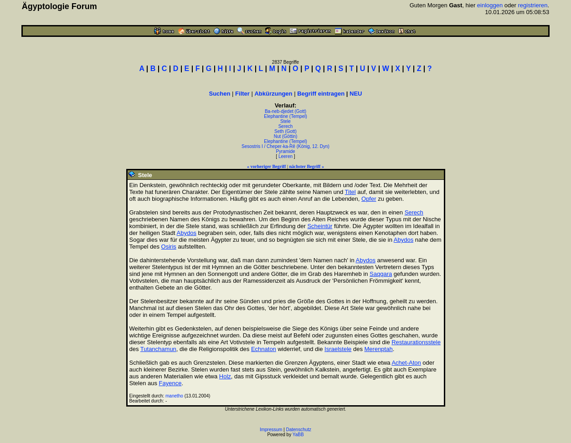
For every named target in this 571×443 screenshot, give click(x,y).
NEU (356, 93)
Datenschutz (299, 429)
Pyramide (285, 151)
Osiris (168, 246)
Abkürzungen (273, 93)
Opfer (368, 198)
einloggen (490, 5)
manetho (174, 395)
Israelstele (337, 349)
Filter (242, 93)
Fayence (170, 383)
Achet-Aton (406, 362)
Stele (285, 121)
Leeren (285, 156)
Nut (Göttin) (286, 136)
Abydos (186, 232)
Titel (350, 191)
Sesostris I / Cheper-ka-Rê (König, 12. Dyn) (285, 146)
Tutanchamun (158, 349)
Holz (225, 376)
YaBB (298, 434)
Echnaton (263, 349)
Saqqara (381, 273)
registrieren (532, 5)
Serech (285, 126)
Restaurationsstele (416, 342)
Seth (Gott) (285, 131)
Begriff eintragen (321, 93)
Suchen (220, 93)
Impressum (271, 429)
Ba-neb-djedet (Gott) (285, 111)
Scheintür (319, 226)
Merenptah (379, 349)
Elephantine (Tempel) (285, 116)
